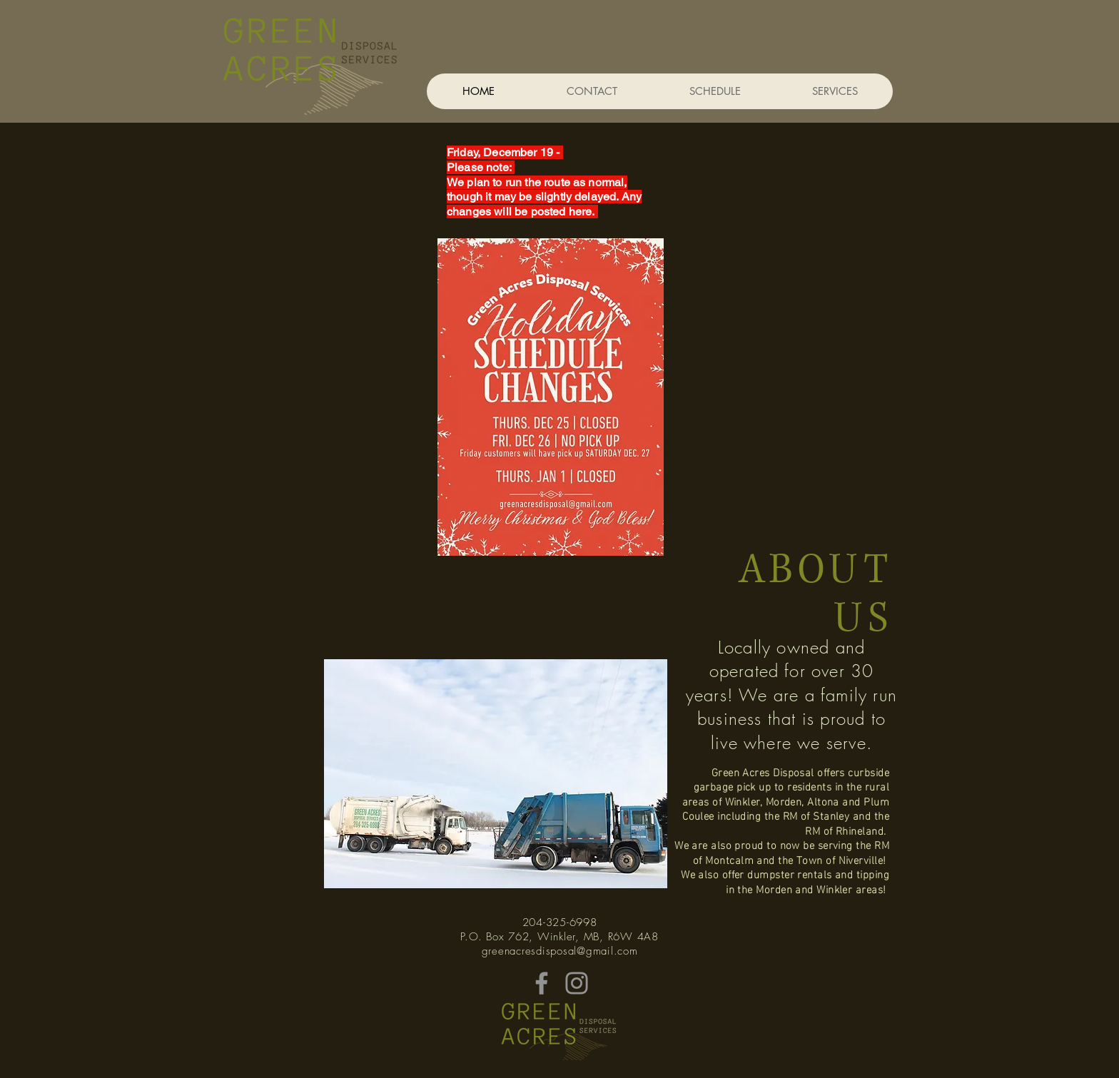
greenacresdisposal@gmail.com (560, 951)
